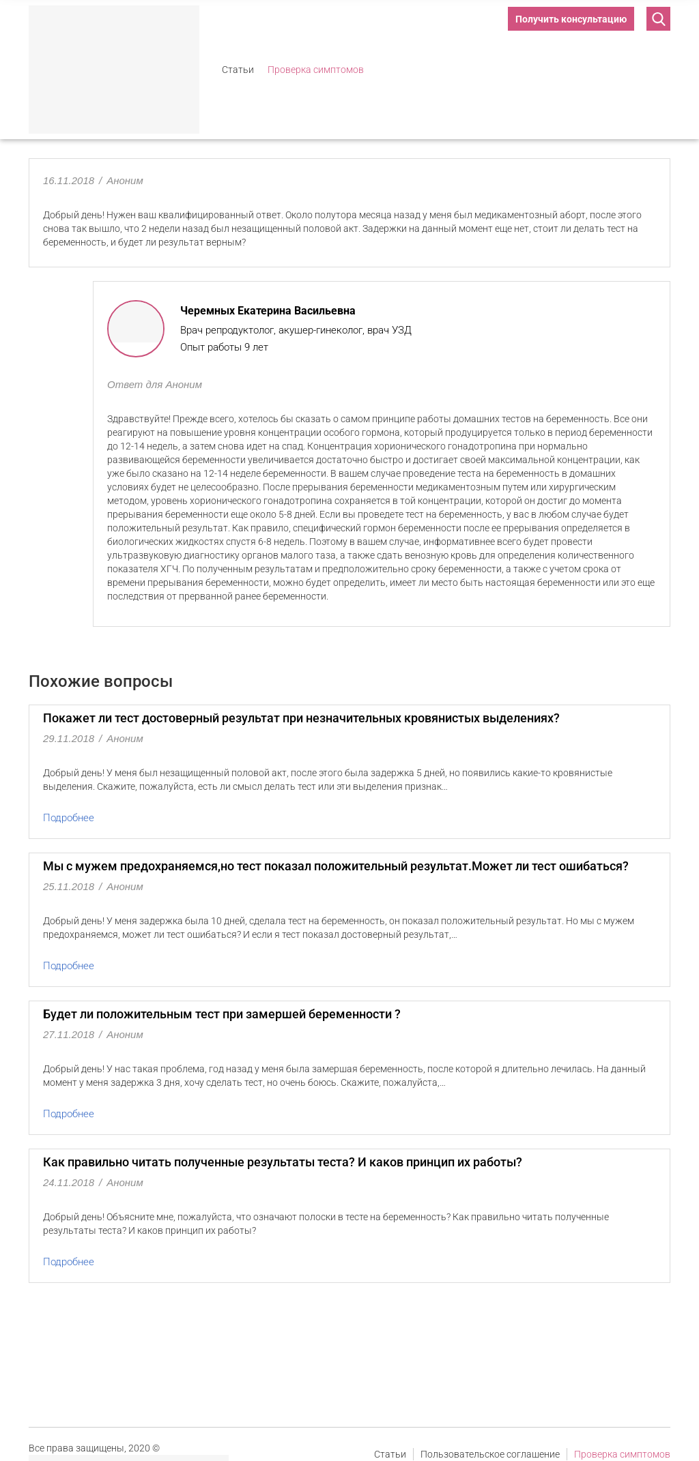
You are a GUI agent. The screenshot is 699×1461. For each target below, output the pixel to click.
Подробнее (68, 818)
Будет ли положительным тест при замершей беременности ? (222, 1014)
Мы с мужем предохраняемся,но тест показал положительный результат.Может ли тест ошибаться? (336, 866)
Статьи (238, 69)
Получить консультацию (571, 19)
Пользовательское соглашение (490, 1454)
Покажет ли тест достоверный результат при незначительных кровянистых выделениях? (301, 718)
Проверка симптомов (316, 69)
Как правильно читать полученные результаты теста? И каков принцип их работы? (282, 1162)
